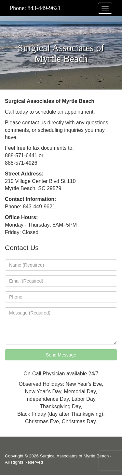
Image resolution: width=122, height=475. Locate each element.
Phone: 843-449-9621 (35, 8)
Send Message (61, 354)
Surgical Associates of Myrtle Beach (74, 456)
